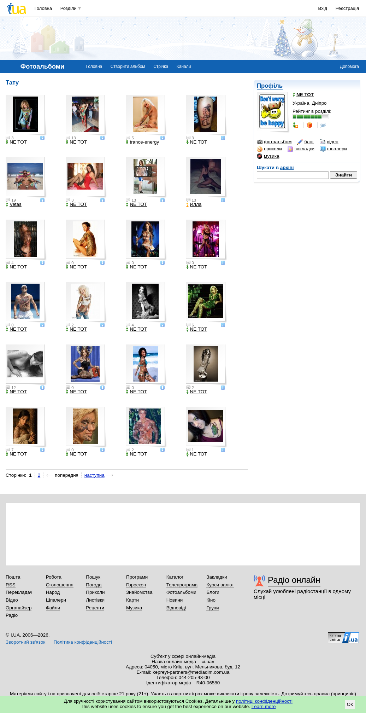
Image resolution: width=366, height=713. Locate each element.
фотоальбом (274, 142)
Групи (212, 607)
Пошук (93, 577)
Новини (174, 600)
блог (305, 142)
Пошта (13, 577)
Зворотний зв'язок (25, 642)
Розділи (68, 8)
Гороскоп (136, 584)
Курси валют (220, 584)
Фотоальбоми (181, 592)
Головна (43, 8)
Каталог (175, 577)
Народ (53, 592)
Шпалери (56, 600)
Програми (137, 577)
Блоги (212, 592)
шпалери (333, 149)
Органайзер (18, 607)
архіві (287, 167)
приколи (269, 149)
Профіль (270, 85)
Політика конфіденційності (83, 642)
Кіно (211, 600)
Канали (184, 66)
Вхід (322, 8)
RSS (11, 584)
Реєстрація (347, 8)
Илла (194, 204)
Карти (132, 600)
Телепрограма (182, 584)
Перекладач (19, 592)
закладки (301, 149)
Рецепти (95, 607)
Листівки (95, 600)
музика (268, 156)
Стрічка (160, 66)
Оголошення (59, 584)
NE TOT (16, 142)
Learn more (264, 706)
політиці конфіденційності (264, 701)
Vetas (14, 204)
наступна (94, 475)
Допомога (349, 66)
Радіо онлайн (294, 580)
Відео (12, 600)
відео (329, 142)
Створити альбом (128, 66)
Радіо (12, 615)
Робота (53, 577)
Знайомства (139, 592)
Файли (53, 607)
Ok (350, 704)
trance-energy (142, 142)
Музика (134, 607)
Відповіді (176, 607)
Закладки (216, 577)
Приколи (95, 592)
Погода (93, 584)
